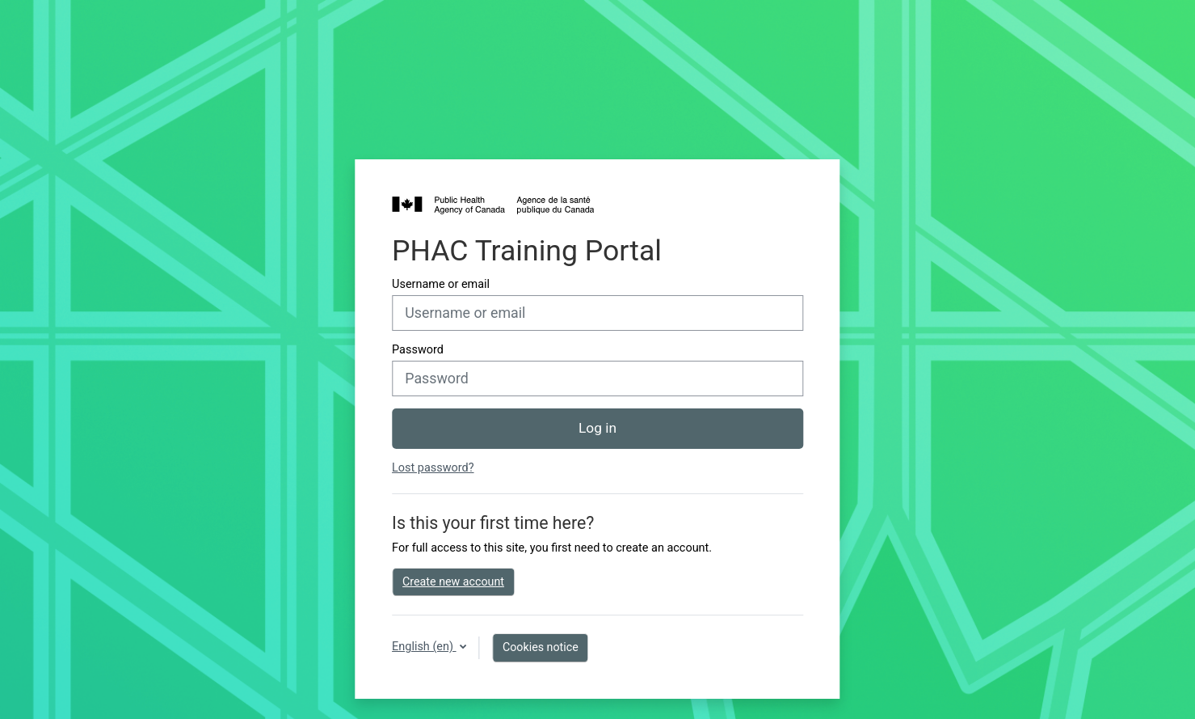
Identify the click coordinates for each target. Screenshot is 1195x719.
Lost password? (432, 468)
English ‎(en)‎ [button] (424, 646)
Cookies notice (541, 647)
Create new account (453, 581)
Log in (597, 428)
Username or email (441, 284)
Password (418, 350)
